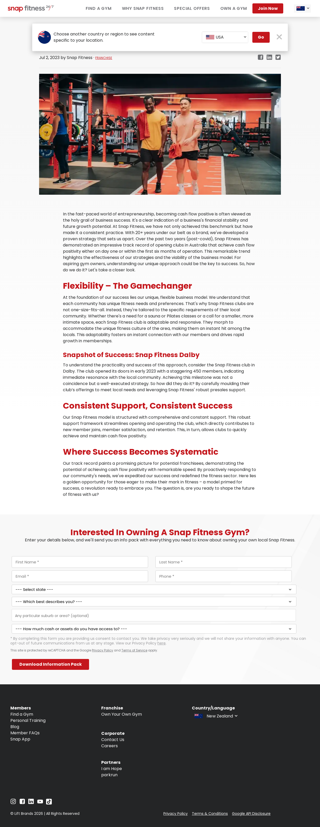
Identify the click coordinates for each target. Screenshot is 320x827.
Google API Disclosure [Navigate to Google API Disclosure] (251, 813)
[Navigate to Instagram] (13, 803)
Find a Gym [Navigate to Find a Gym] (99, 8)
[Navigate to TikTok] (49, 803)
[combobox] (302, 8)
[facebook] (260, 58)
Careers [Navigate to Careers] (109, 746)
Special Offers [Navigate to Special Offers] (192, 8)
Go (261, 37)
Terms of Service (134, 650)
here (161, 643)
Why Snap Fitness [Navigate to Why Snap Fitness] (143, 8)
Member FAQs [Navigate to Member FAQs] (25, 733)
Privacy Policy (102, 650)
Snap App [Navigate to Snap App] (20, 739)
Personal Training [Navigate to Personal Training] (28, 720)
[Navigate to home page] (31, 11)
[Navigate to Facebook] (22, 803)
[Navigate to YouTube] (40, 803)
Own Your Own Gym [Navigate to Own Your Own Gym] (121, 714)
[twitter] (278, 58)
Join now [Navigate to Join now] (268, 8)
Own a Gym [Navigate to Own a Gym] (233, 8)
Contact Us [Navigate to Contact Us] (112, 740)
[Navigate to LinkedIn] (31, 803)
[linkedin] (269, 58)
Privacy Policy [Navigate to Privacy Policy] (175, 813)
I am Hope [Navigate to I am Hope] (111, 769)
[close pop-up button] (279, 37)
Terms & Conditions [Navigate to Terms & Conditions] (210, 813)
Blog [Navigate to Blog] (14, 727)
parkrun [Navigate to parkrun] (109, 775)
